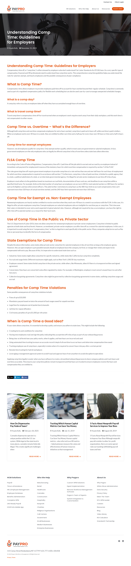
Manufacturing (42, 483)
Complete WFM (13, 500)
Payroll (9, 483)
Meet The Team (103, 497)
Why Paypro (101, 483)
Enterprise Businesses (45, 528)
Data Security (102, 490)
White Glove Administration (107, 486)
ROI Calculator (102, 517)
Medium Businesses (44, 524)
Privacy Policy (102, 493)
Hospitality (41, 500)
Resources (106, 9)
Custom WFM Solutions (76, 483)
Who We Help (84, 9)
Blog (98, 511)
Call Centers (42, 514)
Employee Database (15, 493)
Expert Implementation (76, 486)
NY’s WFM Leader (103, 500)
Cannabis (40, 493)
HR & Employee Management (18, 490)
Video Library (102, 514)
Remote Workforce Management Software (79, 491)
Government (42, 517)
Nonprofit (40, 504)
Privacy (9, 557)
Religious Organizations (46, 511)
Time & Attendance (14, 486)
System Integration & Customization (75, 500)
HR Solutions (71, 9)
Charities (40, 507)
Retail (39, 486)
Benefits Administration (16, 497)
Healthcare (41, 490)
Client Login (119, 2)
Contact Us (108, 2)
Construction (42, 497)
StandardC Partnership (106, 521)
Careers (100, 504)
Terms (13, 557)
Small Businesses (43, 521)
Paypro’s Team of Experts (76, 495)
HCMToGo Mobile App (15, 507)
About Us (95, 9)
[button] (10, 377)
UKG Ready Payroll (14, 504)
